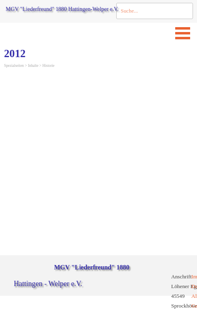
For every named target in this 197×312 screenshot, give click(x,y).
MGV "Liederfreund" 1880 (91, 267)
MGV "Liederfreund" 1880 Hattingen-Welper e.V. (62, 9)
